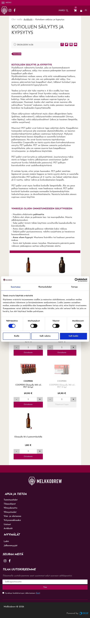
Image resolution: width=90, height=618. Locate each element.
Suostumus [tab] (16, 287)
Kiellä (16, 336)
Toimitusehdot (11, 500)
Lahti (6, 541)
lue (38, 593)
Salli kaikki (73, 336)
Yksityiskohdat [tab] (45, 287)
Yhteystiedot (10, 512)
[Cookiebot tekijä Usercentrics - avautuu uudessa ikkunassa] (76, 280)
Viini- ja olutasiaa (12, 516)
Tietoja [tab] (74, 287)
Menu (6, 3)
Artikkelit (8, 528)
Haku (61, 10)
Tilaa (45, 587)
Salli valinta (45, 336)
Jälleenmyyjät (10, 545)
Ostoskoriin (28, 353)
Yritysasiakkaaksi (12, 520)
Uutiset (7, 524)
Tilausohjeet (10, 504)
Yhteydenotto (10, 508)
